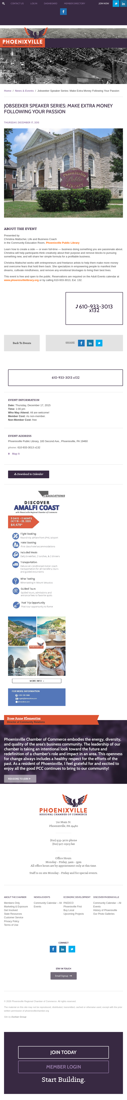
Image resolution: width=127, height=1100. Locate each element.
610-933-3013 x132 (94, 308)
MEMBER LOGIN (63, 1067)
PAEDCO (69, 903)
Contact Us (17, 3)
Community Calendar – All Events (48, 905)
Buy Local (69, 910)
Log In (33, 3)
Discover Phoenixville (106, 897)
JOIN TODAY (63, 1052)
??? (3, 3)
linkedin (123, 3)
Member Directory (74, 3)
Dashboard (50, 3)
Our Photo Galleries (104, 913)
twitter (116, 3)
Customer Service (13, 917)
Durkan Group (18, 1017)
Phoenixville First (73, 906)
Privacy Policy (11, 921)
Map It (16, 453)
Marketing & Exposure (16, 906)
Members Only (12, 903)
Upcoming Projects (74, 913)
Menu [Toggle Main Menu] (10, 42)
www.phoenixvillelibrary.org (21, 280)
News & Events (24, 90)
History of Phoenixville (105, 910)
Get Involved (11, 910)
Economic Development (77, 897)
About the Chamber (15, 897)
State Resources (13, 913)
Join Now (104, 3)
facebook (63, 11)
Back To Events (22, 343)
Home (7, 90)
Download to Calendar (28, 474)
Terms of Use (11, 925)
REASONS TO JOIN (19, 778)
